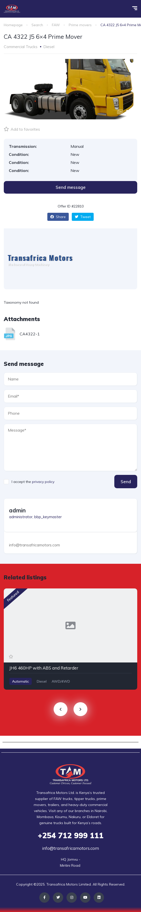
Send (126, 481)
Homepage (13, 25)
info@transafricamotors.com (70, 848)
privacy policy (43, 481)
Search (37, 25)
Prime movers (80, 25)
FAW (56, 25)
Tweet (83, 217)
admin (17, 510)
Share (58, 217)
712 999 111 (70, 835)
